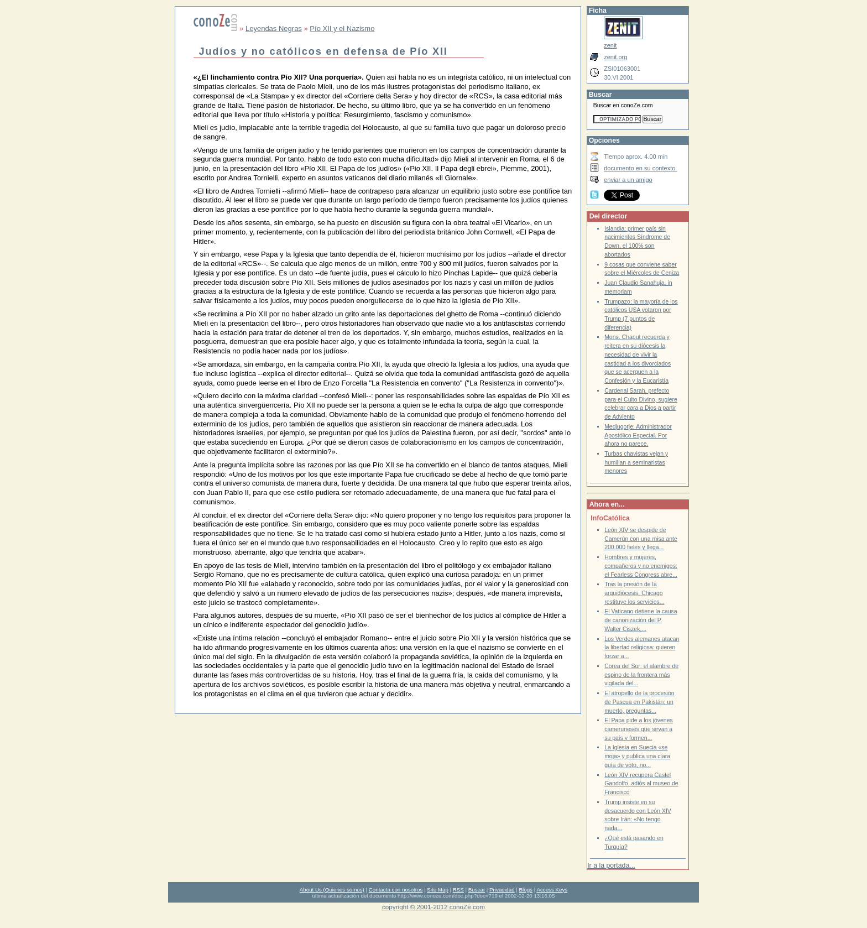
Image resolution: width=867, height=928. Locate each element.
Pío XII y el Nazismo (342, 28)
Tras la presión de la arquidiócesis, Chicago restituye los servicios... (634, 592)
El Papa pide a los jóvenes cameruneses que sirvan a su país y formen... (638, 729)
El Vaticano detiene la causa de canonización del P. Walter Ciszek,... (640, 620)
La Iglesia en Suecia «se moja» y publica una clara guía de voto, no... (637, 756)
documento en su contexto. (640, 168)
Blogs (525, 890)
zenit (610, 45)
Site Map (437, 890)
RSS (458, 890)
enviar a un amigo (628, 179)
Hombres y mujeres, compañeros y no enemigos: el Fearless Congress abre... (640, 565)
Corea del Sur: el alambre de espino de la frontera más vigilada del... (641, 674)
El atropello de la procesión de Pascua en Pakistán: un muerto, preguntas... (639, 701)
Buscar (476, 890)
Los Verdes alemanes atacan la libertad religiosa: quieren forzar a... (641, 647)
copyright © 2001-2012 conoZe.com (433, 906)
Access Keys (551, 890)
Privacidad (502, 890)
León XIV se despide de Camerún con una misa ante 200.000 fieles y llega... (640, 538)
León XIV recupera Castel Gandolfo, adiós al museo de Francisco (641, 783)
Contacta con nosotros (396, 890)
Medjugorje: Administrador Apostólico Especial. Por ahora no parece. (638, 435)
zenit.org (615, 57)
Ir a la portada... (611, 865)
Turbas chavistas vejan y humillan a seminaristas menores (636, 462)
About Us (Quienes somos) (332, 890)
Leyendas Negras (274, 28)
